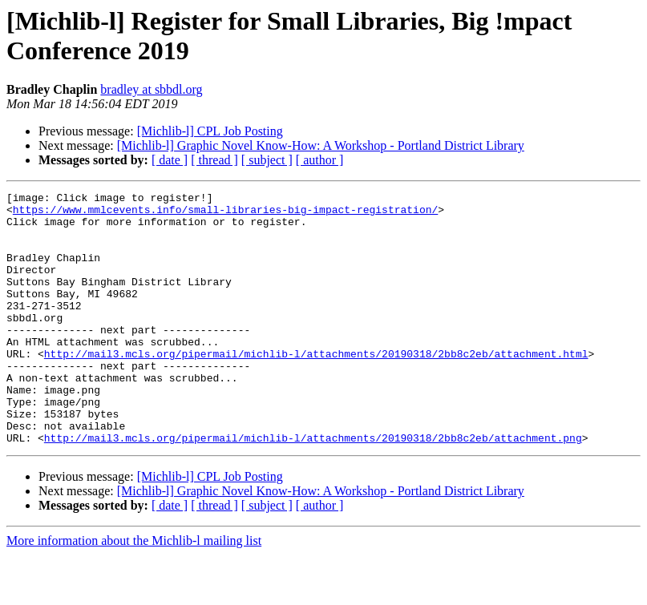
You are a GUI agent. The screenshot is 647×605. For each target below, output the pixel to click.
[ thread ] (214, 160)
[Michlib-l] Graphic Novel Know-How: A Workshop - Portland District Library (320, 145)
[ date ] (170, 160)
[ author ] (320, 160)
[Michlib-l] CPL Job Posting (210, 131)
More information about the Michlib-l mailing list (133, 591)
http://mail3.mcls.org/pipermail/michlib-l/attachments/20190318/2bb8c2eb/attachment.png (313, 488)
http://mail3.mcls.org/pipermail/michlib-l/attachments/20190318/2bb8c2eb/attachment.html (316, 387)
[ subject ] (267, 160)
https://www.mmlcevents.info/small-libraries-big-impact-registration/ (225, 214)
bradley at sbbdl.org (151, 89)
